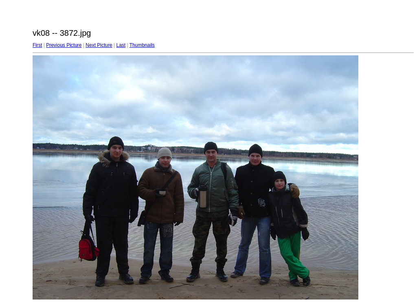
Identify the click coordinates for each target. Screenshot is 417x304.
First (37, 45)
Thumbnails (142, 45)
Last (120, 45)
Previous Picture (63, 45)
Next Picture (99, 45)
